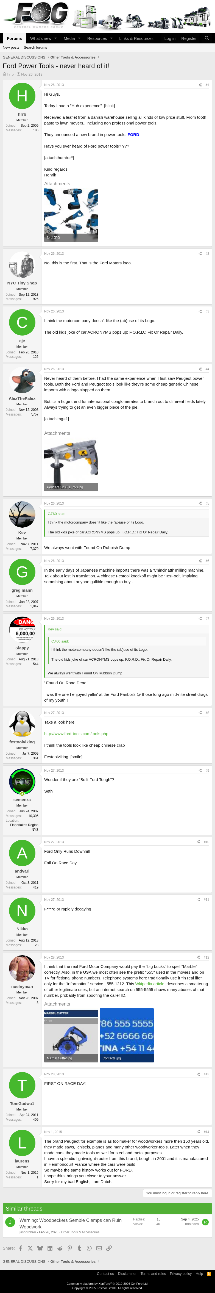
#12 (206, 957)
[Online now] (22, 793)
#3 (207, 311)
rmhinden (192, 1224)
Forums (14, 38)
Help (199, 1274)
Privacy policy (181, 1274)
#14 (206, 1132)
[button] (56, 38)
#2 (207, 254)
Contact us (105, 1274)
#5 (207, 503)
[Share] (200, 85)
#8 (207, 713)
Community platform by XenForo (108, 1283)
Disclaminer (127, 1274)
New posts (11, 47)
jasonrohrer (27, 1232)
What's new (40, 38)
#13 (206, 1074)
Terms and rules (153, 1274)
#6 (207, 561)
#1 (207, 85)
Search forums (35, 47)
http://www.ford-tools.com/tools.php (76, 733)
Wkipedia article (149, 983)
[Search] (207, 38)
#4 (207, 369)
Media (69, 38)
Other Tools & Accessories (80, 1232)
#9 (207, 771)
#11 (206, 900)
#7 (207, 619)
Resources (97, 38)
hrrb (10, 74)
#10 (206, 842)
